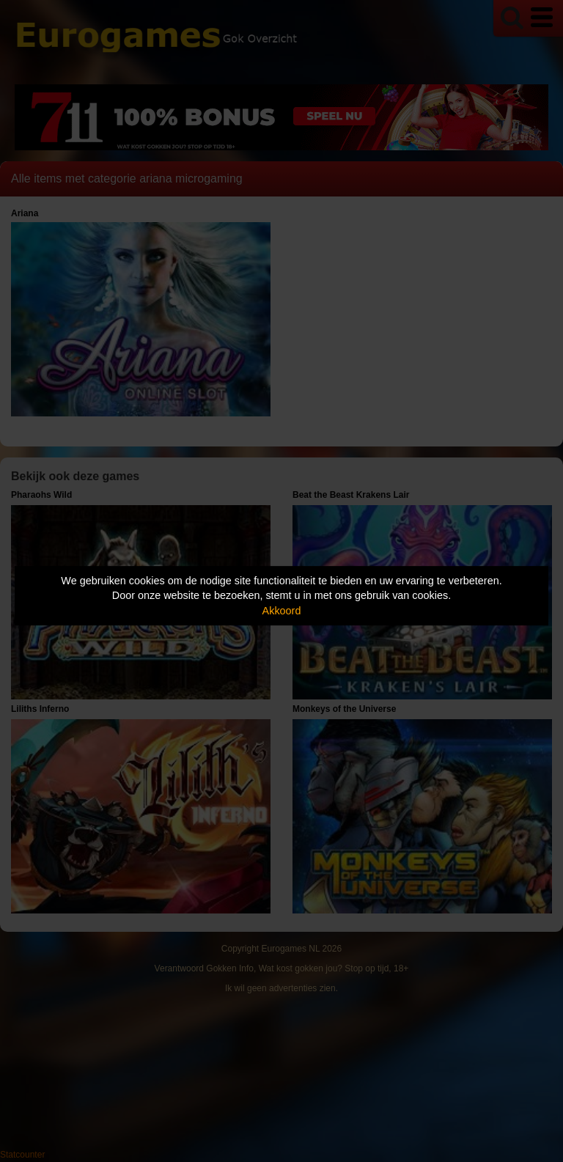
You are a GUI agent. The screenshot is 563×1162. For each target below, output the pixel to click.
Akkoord (281, 611)
